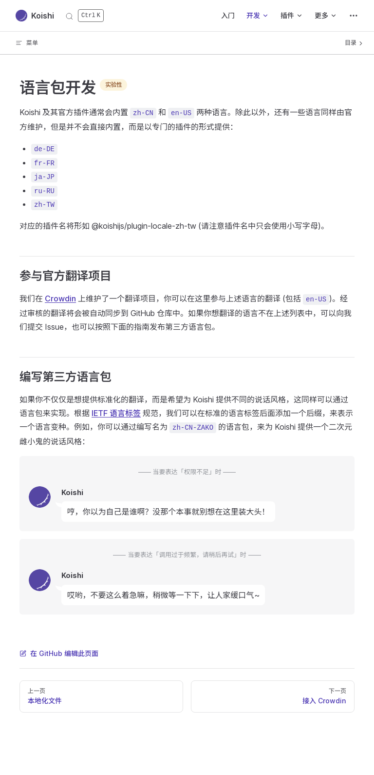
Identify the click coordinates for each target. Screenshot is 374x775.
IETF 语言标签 (116, 413)
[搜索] (85, 15)
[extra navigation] (353, 15)
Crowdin (60, 298)
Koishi (35, 15)
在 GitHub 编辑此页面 (58, 653)
